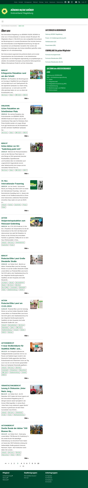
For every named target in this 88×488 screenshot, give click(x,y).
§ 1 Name (49, 79)
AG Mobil (4, 282)
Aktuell (4, 205)
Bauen (3, 285)
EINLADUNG (5, 105)
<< (5, 463)
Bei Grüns (4, 95)
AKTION (4, 218)
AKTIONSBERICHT (8, 343)
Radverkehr (22, 287)
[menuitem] (15, 2)
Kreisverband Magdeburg (9, 26)
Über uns (21, 26)
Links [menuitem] (83, 2)
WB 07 (25, 170)
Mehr (25, 98)
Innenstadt (14, 287)
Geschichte (18, 205)
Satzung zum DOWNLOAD (54, 75)
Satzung (5, 477)
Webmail (35, 2)
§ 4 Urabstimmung (52, 86)
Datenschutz (60, 2)
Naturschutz (22, 370)
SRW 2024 (18, 95)
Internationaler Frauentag (12, 183)
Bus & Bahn (5, 287)
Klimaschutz (13, 370)
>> (23, 466)
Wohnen (10, 332)
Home (15, 2)
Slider (11, 95)
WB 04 (25, 95)
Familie (10, 205)
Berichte (18, 285)
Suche (46, 2)
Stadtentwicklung (12, 290)
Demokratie (19, 412)
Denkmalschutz (20, 242)
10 (38, 463)
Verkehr (22, 290)
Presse (24, 205)
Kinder (4, 415)
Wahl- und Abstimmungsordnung (57, 77)
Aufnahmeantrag (7, 476)
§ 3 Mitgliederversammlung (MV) (56, 84)
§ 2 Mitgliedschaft (52, 81)
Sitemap (41, 2)
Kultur (12, 245)
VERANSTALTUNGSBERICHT (11, 385)
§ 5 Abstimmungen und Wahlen (56, 88)
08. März (4, 181)
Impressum (52, 2)
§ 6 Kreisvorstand (52, 90)
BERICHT (4, 70)
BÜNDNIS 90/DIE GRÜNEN (23, 9)
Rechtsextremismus (19, 415)
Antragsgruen (28, 2)
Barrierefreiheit (20, 282)
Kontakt (21, 2)
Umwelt (16, 330)
